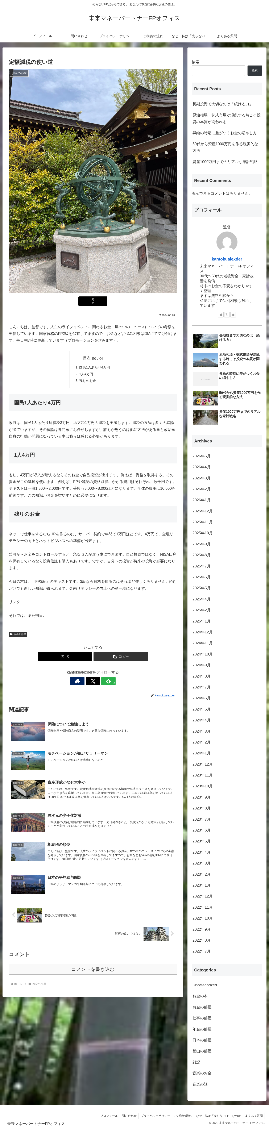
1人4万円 (86, 374)
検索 (195, 62)
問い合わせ (127, 1115)
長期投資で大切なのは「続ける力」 (223, 104)
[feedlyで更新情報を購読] (102, 681)
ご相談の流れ (182, 1115)
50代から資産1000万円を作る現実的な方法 (225, 147)
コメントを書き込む (93, 970)
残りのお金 (87, 381)
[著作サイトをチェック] (83, 681)
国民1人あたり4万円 (94, 367)
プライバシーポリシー (154, 1115)
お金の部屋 (18, 634)
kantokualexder (227, 259)
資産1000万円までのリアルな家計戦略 (225, 162)
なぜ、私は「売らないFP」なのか (217, 1115)
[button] (121, 657)
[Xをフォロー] (93, 681)
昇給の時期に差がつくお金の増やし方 (225, 133)
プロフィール (107, 1115)
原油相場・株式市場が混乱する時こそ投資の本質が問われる (227, 118)
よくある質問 (253, 1115)
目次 (87, 358)
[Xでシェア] (92, 301)
